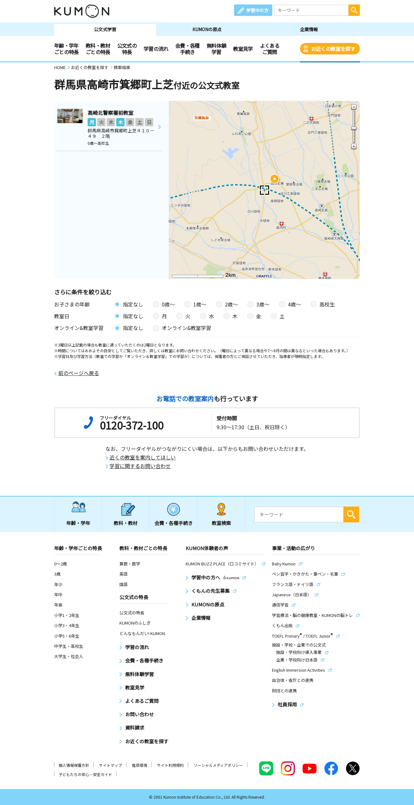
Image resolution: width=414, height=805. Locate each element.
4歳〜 (294, 304)
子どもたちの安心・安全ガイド (85, 774)
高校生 (327, 304)
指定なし (133, 304)
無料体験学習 (216, 49)
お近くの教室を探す (333, 48)
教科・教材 (126, 523)
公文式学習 (105, 29)
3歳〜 (262, 304)
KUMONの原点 (207, 29)
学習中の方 (257, 10)
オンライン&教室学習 (186, 328)
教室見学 (243, 48)
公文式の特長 (127, 49)
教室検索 (221, 523)
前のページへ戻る (78, 373)
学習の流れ (156, 48)
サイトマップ (110, 765)
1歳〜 (199, 304)
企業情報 (309, 29)
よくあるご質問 (269, 49)
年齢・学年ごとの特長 (66, 49)
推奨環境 (139, 765)
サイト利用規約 (170, 765)
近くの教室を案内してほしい (143, 457)
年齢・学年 (78, 523)
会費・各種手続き (187, 49)
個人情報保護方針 (74, 765)
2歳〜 (231, 304)
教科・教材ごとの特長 (98, 49)
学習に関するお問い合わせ (140, 466)
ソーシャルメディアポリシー (218, 765)
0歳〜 (168, 304)
